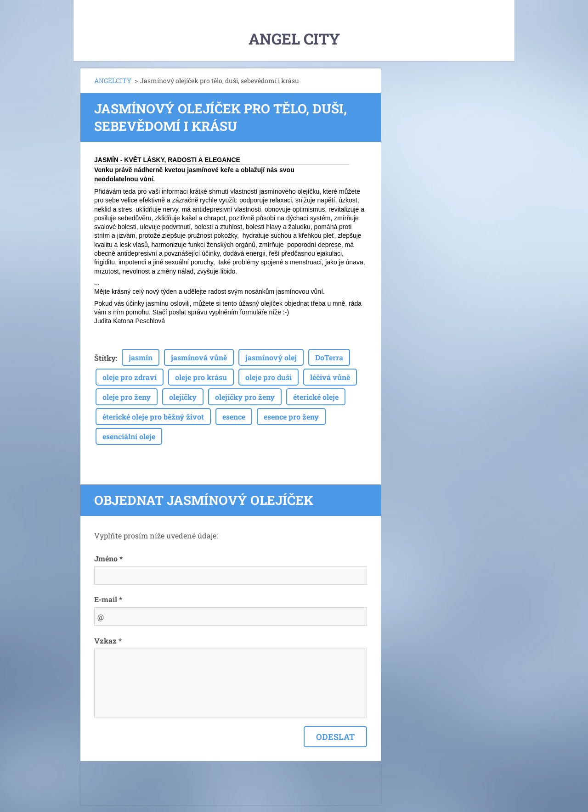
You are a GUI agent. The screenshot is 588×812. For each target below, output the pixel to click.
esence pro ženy (291, 416)
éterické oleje (316, 397)
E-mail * (108, 599)
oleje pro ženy (126, 397)
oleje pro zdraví (129, 377)
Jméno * (108, 558)
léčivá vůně (330, 377)
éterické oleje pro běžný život (153, 416)
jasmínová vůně (199, 357)
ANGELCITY (112, 80)
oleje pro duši (268, 377)
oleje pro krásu (201, 377)
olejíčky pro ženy (245, 397)
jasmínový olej (271, 357)
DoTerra (329, 357)
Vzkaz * (108, 640)
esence (233, 416)
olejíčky (183, 397)
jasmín (141, 357)
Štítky (105, 358)
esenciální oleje (128, 436)
